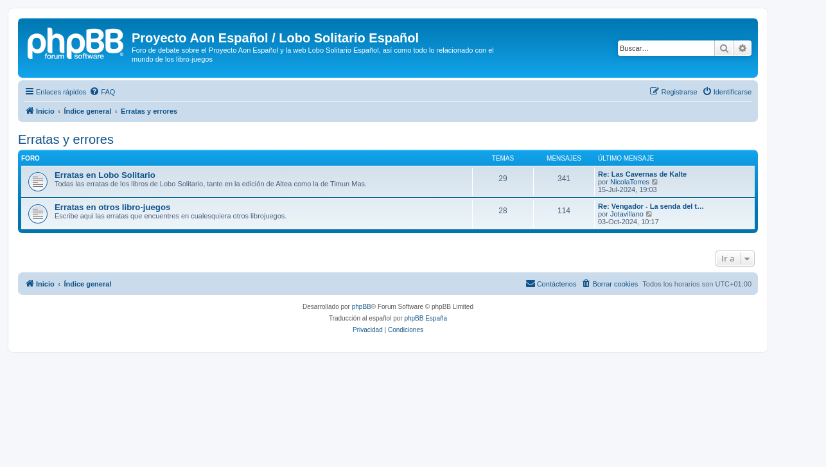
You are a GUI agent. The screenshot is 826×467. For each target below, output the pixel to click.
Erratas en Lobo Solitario (105, 175)
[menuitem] (102, 92)
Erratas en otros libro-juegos (112, 207)
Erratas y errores (66, 139)
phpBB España (425, 318)
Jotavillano (627, 214)
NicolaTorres (629, 182)
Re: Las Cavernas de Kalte (642, 174)
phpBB (361, 306)
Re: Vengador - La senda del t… (651, 206)
